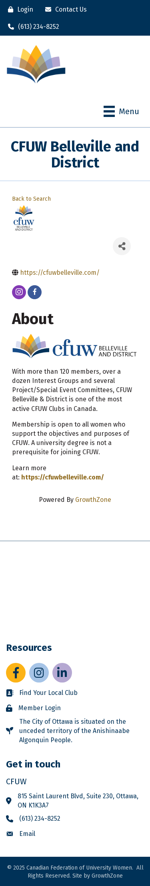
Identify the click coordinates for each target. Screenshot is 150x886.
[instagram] (19, 292)
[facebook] (35, 292)
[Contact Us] (64, 9)
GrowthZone (93, 499)
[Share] (122, 246)
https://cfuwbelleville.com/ (62, 477)
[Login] (18, 9)
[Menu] (121, 111)
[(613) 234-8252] (31, 26)
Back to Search (31, 198)
